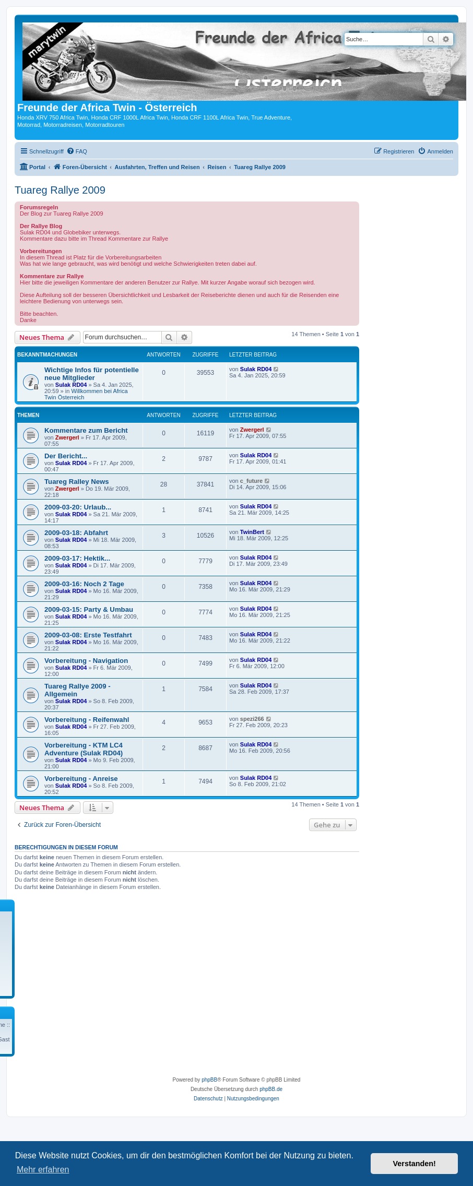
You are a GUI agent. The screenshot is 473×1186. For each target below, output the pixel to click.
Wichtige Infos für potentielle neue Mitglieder (91, 374)
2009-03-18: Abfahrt (76, 533)
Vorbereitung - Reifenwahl (86, 720)
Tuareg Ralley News (76, 481)
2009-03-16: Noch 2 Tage (84, 584)
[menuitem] (76, 151)
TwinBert (252, 532)
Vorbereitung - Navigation (86, 661)
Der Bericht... (65, 456)
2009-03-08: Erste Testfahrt (88, 635)
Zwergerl (67, 437)
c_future (251, 481)
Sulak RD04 (71, 385)
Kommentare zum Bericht (86, 430)
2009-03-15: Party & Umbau (88, 609)
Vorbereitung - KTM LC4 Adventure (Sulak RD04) (83, 749)
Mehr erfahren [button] (43, 1169)
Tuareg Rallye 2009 (60, 190)
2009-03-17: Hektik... (77, 558)
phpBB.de (270, 1089)
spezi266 (252, 719)
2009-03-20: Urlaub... (77, 507)
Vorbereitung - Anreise (81, 778)
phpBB (209, 1080)
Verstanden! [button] (414, 1163)
